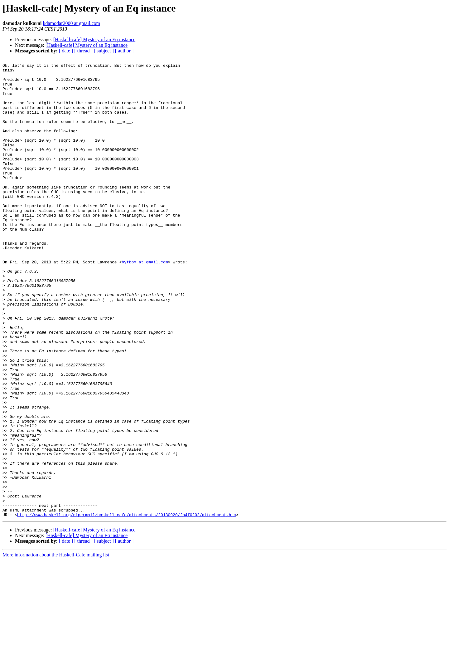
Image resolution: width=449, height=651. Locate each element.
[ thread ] (83, 50)
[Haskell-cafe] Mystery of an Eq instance (94, 39)
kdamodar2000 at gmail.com (71, 23)
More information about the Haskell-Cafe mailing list (55, 645)
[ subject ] (104, 50)
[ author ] (124, 50)
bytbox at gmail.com (145, 302)
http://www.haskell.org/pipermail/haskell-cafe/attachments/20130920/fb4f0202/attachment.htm (126, 605)
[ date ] (66, 50)
